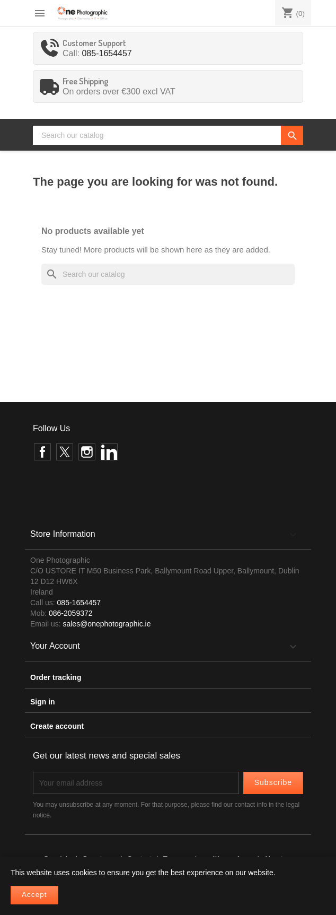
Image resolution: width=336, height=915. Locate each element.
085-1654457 (106, 53)
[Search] (168, 135)
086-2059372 (71, 613)
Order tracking (55, 677)
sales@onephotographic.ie (107, 624)
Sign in (42, 702)
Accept (34, 895)
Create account (57, 726)
